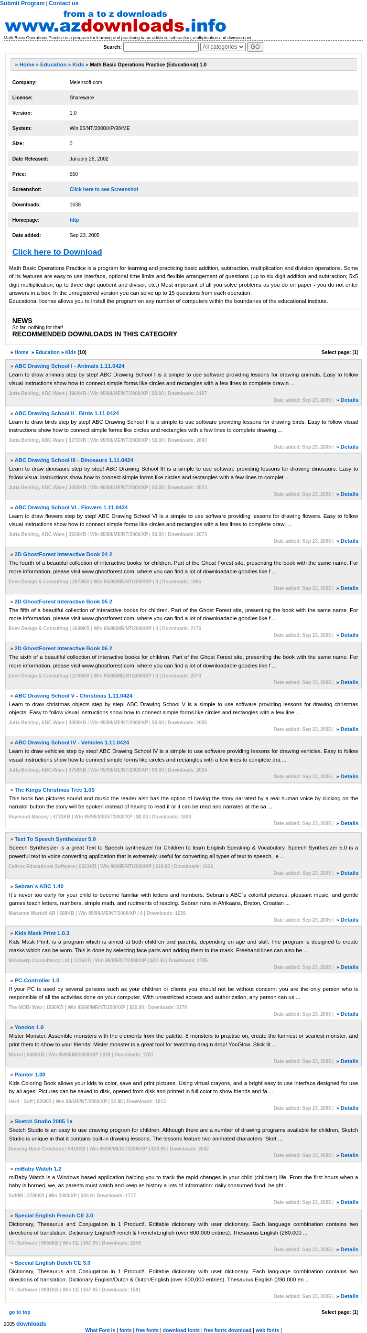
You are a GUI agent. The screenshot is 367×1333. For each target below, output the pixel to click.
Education (53, 64)
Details (350, 400)
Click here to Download (57, 252)
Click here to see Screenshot (104, 189)
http (74, 220)
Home (26, 64)
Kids (78, 64)
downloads (31, 1324)
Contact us (63, 3)
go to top (20, 1312)
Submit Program (22, 3)
